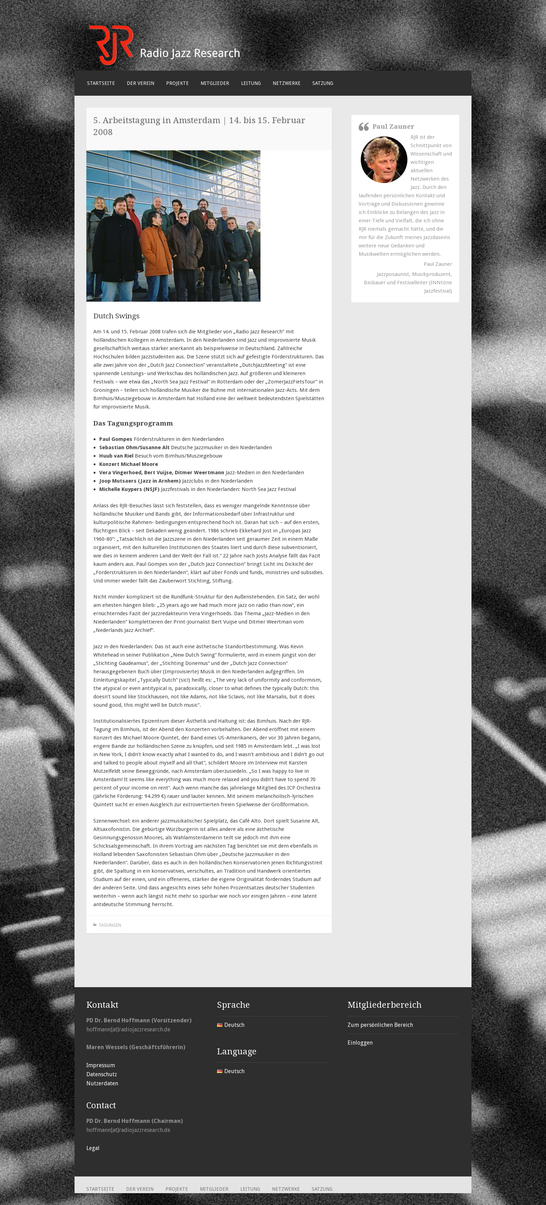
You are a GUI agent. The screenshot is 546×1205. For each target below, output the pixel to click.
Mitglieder (215, 83)
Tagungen (110, 925)
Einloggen (360, 1042)
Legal (93, 1148)
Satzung (322, 83)
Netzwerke (287, 83)
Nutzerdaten (102, 1083)
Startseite (101, 83)
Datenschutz (101, 1074)
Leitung (251, 83)
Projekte (177, 83)
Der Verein (140, 83)
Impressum (100, 1065)
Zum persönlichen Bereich (380, 1025)
